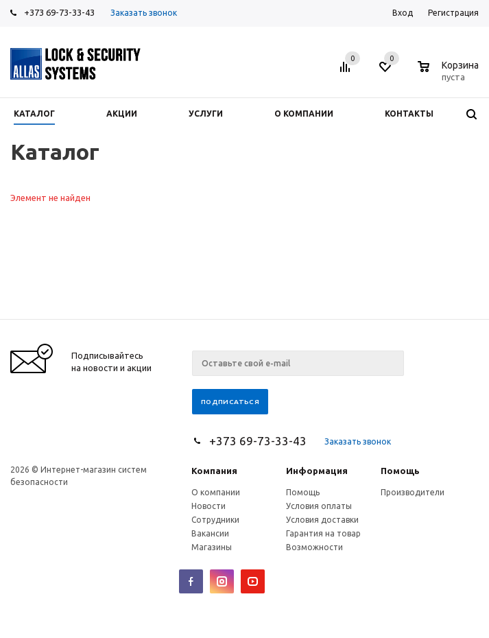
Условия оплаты (319, 505)
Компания (214, 470)
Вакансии (210, 533)
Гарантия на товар (323, 533)
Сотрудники (215, 519)
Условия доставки (322, 519)
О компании (215, 492)
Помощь (400, 470)
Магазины (211, 547)
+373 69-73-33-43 (59, 12)
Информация (317, 470)
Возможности (314, 547)
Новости (208, 505)
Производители (412, 492)
